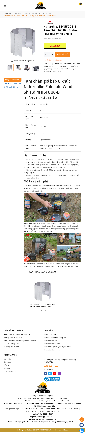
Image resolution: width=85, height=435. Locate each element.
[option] (22, 40)
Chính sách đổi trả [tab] (11, 87)
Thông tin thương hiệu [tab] (12, 83)
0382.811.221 (51, 366)
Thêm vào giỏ (62, 54)
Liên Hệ (6, 365)
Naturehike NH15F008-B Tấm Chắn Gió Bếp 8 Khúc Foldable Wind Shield (42, 305)
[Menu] (5, 6)
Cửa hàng (7, 362)
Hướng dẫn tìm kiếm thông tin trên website (20, 341)
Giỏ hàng (7, 368)
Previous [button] (3, 67)
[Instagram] (59, 373)
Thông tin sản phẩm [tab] (11, 80)
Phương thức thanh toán (13, 338)
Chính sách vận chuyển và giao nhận (57, 347)
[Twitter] (50, 373)
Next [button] (41, 67)
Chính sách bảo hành (51, 335)
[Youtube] (54, 373)
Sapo (66, 430)
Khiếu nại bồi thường (11, 347)
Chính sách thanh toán (52, 350)
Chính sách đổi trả (50, 341)
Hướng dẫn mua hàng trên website (17, 335)
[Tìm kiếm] (75, 5)
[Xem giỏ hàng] (79, 5)
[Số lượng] (49, 54)
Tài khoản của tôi (10, 371)
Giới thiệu (7, 359)
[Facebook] (45, 373)
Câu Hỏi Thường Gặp (11, 344)
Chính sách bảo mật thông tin (55, 338)
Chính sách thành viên (52, 344)
